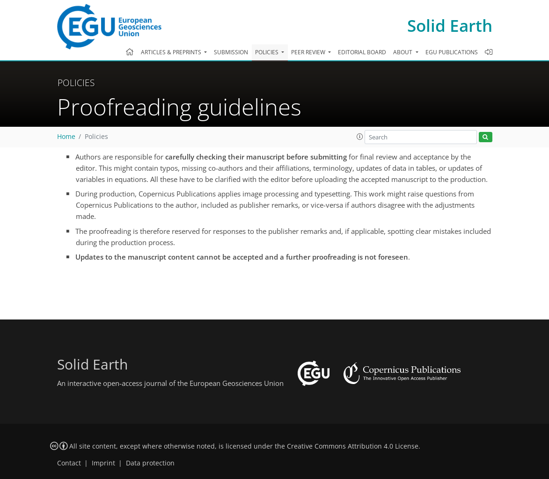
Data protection (150, 463)
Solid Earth (449, 25)
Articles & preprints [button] (172, 52)
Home (66, 136)
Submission (231, 52)
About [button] (403, 52)
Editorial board (362, 52)
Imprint (103, 463)
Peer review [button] (309, 52)
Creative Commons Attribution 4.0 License (352, 446)
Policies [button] (267, 52)
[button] (360, 136)
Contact (69, 463)
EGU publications (451, 52)
